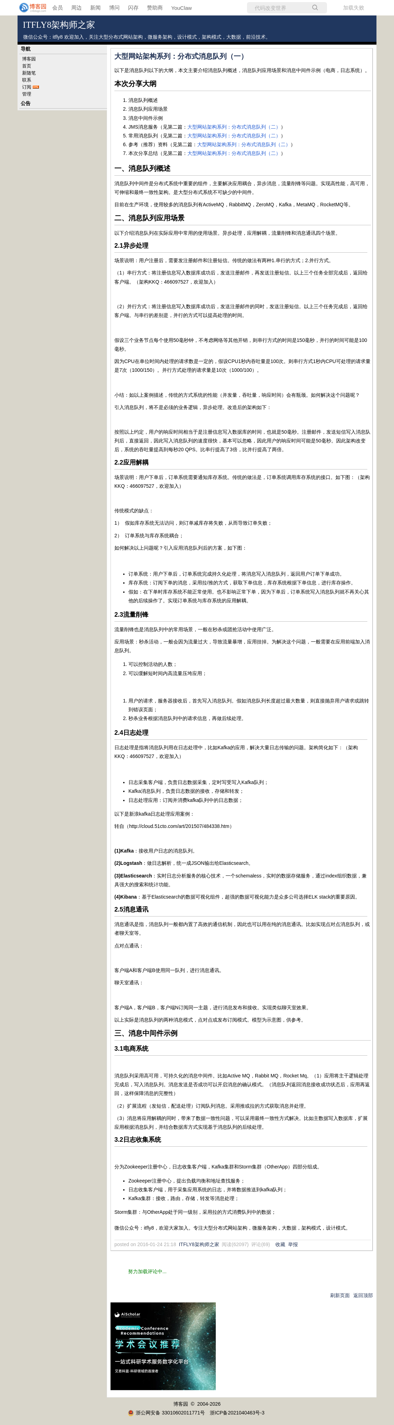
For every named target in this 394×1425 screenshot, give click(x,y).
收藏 (280, 1244)
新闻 (95, 8)
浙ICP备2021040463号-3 (237, 1413)
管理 (26, 94)
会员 (57, 8)
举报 (293, 1244)
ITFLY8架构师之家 (59, 25)
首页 (26, 66)
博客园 (29, 58)
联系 (26, 80)
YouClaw (181, 8)
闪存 (133, 8)
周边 (76, 8)
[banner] (28, 8)
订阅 (26, 87)
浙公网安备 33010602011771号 (166, 1413)
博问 (114, 8)
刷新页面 (340, 1295)
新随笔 (29, 73)
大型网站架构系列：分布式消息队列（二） (234, 127)
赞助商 (155, 8)
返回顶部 (363, 1295)
